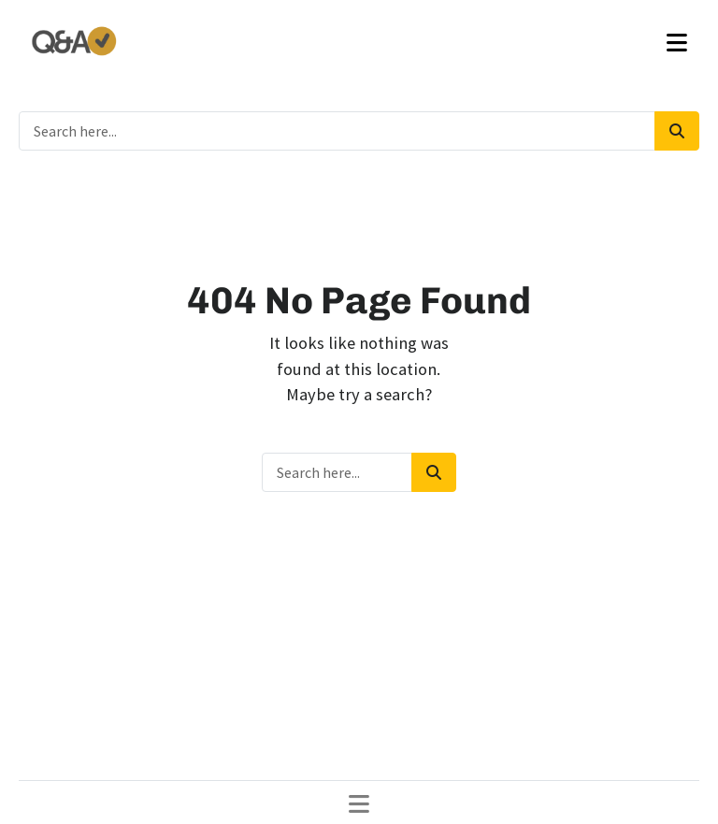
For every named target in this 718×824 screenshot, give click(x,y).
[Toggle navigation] (676, 43)
